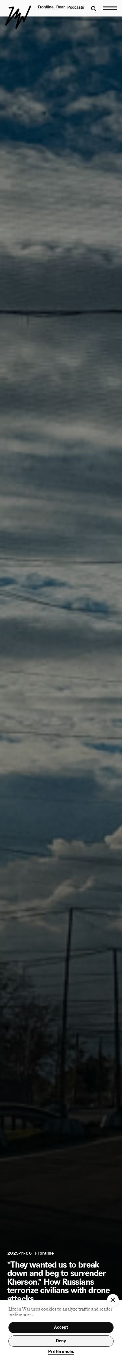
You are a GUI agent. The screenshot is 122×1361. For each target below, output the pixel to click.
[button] (113, 1300)
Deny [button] (61, 1341)
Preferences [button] (61, 1351)
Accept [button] (61, 1327)
